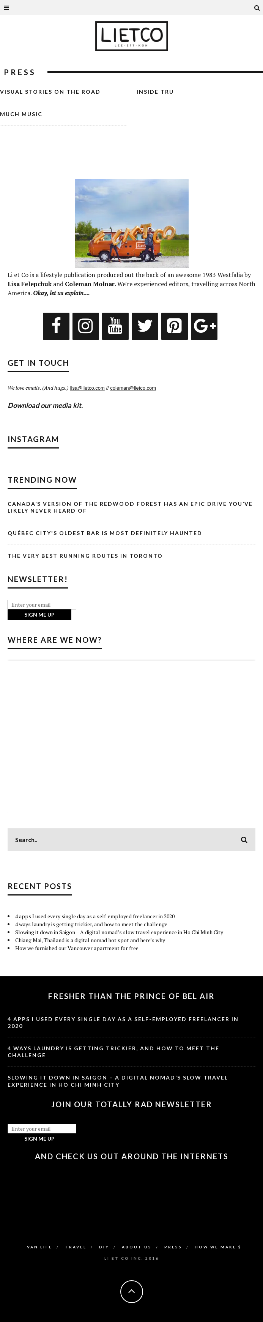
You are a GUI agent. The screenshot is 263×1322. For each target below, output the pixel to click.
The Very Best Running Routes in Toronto (85, 555)
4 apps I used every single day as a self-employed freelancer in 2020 (95, 916)
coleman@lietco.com (133, 388)
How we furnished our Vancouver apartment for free (77, 948)
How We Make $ (218, 1247)
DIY (104, 1247)
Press (173, 1247)
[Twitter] (145, 326)
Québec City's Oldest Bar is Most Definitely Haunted (105, 533)
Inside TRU (155, 91)
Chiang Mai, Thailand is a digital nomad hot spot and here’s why (90, 940)
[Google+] (204, 326)
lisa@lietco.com (87, 388)
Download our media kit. (45, 405)
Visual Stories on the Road (50, 91)
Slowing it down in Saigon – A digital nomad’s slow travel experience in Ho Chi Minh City (119, 932)
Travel (76, 1247)
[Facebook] (56, 326)
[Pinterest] (174, 326)
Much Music (21, 114)
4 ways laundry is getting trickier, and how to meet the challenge (91, 924)
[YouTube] (115, 326)
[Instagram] (85, 326)
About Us (137, 1247)
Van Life (39, 1247)
